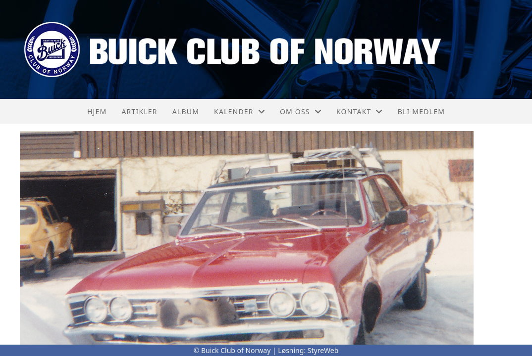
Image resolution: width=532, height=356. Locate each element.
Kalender (239, 111)
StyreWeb (323, 350)
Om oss (300, 111)
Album (185, 111)
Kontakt (359, 111)
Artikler (139, 111)
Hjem (96, 111)
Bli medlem (421, 111)
